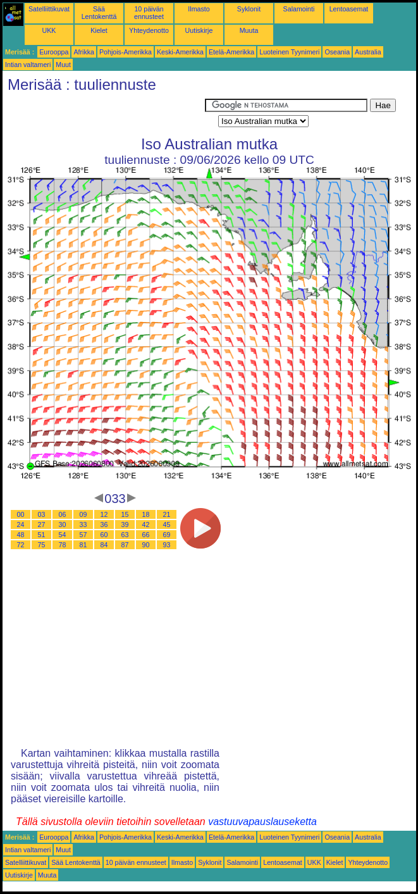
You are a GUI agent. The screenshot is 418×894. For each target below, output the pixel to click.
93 (167, 545)
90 (146, 545)
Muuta (249, 30)
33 (83, 524)
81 (83, 545)
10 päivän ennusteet (149, 12)
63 (125, 534)
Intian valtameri (28, 64)
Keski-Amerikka (180, 52)
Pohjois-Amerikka (125, 52)
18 (146, 514)
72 (21, 545)
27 (42, 524)
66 (146, 534)
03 (42, 514)
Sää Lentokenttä (99, 12)
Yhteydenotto (149, 30)
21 (167, 514)
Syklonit (249, 9)
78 (62, 545)
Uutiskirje (199, 30)
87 (125, 545)
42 (146, 524)
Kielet (99, 30)
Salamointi (299, 9)
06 (62, 514)
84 (104, 545)
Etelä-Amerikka (231, 52)
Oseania (337, 52)
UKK (49, 30)
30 (62, 524)
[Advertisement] (104, 114)
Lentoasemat (349, 9)
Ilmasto (198, 9)
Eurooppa (53, 52)
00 (21, 514)
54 (62, 534)
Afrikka (83, 52)
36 (104, 524)
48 (21, 534)
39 (125, 524)
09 (83, 514)
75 (42, 545)
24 (21, 524)
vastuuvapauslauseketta (262, 821)
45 (167, 524)
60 (104, 534)
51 (42, 534)
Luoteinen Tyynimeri (289, 52)
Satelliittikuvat (49, 9)
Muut (63, 64)
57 (83, 534)
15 (125, 514)
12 (104, 514)
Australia (368, 52)
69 (167, 534)
